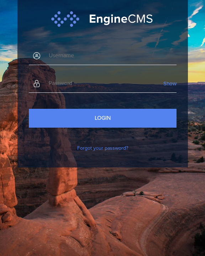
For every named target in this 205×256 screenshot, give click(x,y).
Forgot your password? (102, 148)
